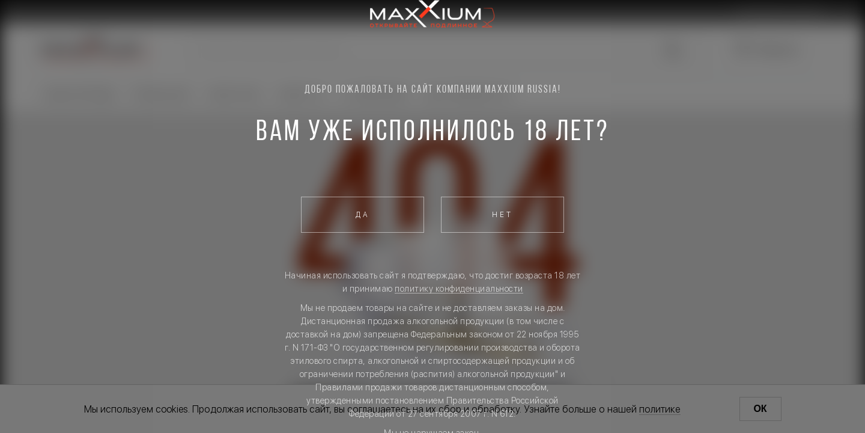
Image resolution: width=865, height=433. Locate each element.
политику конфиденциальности (459, 288)
